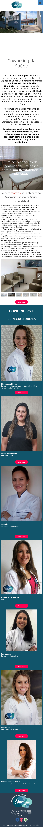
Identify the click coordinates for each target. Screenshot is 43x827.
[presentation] (4, 275)
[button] (4, 295)
